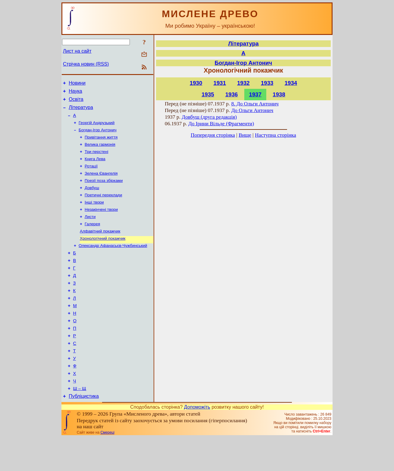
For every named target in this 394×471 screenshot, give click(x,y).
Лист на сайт (77, 51)
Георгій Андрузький (96, 128)
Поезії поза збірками (104, 190)
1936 (231, 94)
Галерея (92, 237)
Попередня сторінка (213, 135)
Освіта (76, 101)
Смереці (107, 466)
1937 (255, 94)
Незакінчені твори (101, 222)
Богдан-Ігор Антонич (98, 135)
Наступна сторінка (275, 135)
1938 (279, 94)
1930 (196, 83)
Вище (245, 135)
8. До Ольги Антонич (255, 104)
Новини (77, 83)
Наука (75, 92)
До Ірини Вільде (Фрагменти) (221, 123)
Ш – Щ (79, 421)
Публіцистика (84, 429)
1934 (291, 83)
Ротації (91, 175)
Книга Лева (95, 167)
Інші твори (94, 214)
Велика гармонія (100, 151)
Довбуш (92, 198)
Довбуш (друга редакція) (209, 117)
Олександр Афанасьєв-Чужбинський (113, 261)
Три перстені (96, 159)
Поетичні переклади (103, 206)
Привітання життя (101, 143)
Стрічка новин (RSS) (86, 64)
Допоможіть (197, 440)
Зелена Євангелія (101, 182)
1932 (243, 83)
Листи (90, 229)
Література (81, 111)
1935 (208, 94)
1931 (220, 83)
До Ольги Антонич (252, 110)
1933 (267, 83)
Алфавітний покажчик (100, 245)
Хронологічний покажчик (102, 253)
